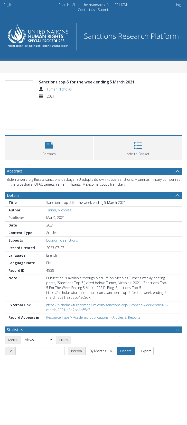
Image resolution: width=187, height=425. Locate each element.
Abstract (14, 171)
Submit (103, 9)
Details (13, 195)
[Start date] (95, 340)
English (9, 4)
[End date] (40, 351)
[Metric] (37, 340)
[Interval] (99, 351)
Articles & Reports (126, 317)
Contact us (86, 9)
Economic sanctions (62, 240)
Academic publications (91, 317)
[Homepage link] (93, 35)
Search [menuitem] (63, 4)
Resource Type (57, 317)
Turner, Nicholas (59, 89)
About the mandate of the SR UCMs (100, 4)
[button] (49, 147)
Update (126, 351)
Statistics (15, 329)
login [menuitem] (179, 4)
